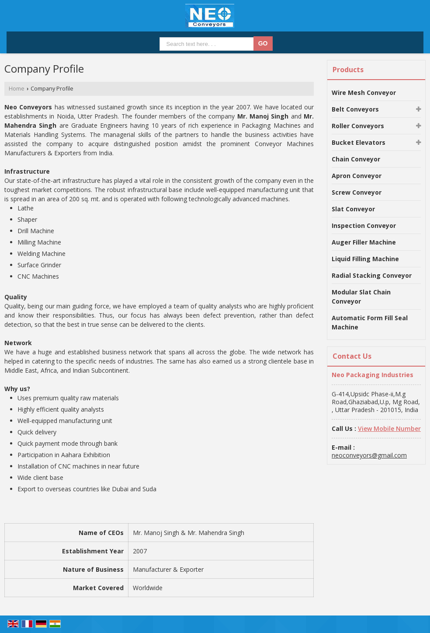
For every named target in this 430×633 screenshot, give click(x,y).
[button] (389, 428)
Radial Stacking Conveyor (372, 275)
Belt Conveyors (355, 109)
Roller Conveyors (358, 126)
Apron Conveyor (356, 175)
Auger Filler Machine (364, 242)
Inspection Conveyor (364, 225)
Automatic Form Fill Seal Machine (370, 322)
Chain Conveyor (356, 159)
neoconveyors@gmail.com (369, 455)
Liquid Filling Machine (365, 259)
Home (16, 88)
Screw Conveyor (356, 192)
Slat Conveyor (353, 209)
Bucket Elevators (358, 142)
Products (348, 69)
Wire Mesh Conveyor (364, 92)
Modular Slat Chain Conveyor (361, 296)
